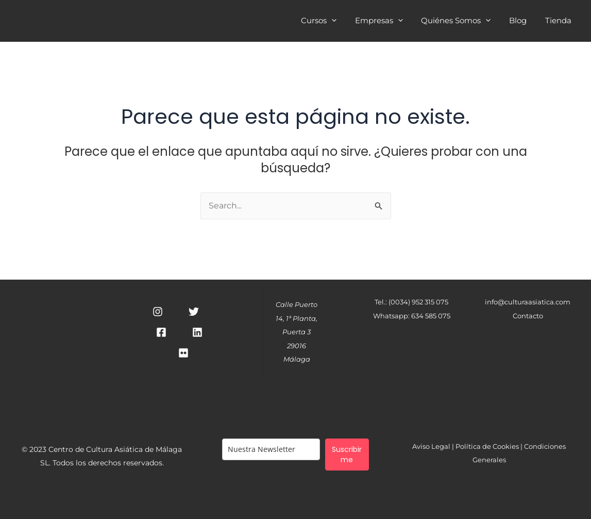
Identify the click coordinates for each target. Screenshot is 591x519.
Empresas (389, 21)
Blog (522, 21)
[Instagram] (157, 312)
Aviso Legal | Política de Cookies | (468, 446)
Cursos (332, 21)
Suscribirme (347, 455)
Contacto (528, 316)
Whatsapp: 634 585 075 (411, 316)
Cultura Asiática (153, 20)
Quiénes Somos (463, 21)
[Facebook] (161, 332)
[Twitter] (193, 312)
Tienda (560, 21)
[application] (345, 20)
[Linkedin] (197, 332)
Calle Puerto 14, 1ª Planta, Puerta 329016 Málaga (296, 332)
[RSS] (183, 353)
